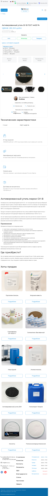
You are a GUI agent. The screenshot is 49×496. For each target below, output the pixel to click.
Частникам (20, 481)
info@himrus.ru (17, 113)
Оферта (19, 484)
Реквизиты (20, 467)
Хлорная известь (36, 295)
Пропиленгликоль (12, 295)
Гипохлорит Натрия (36, 407)
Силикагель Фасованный (36, 332)
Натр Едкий (12, 369)
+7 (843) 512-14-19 (30, 113)
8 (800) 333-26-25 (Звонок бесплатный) (9, 457)
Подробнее (12, 301)
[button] (44, 74)
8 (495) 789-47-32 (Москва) (9, 459)
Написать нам (17, 106)
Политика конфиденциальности (8, 494)
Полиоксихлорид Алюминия (36, 444)
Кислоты (12, 444)
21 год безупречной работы (24, 4)
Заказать (24, 35)
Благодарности (21, 474)
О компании (20, 457)
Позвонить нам (30, 106)
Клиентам (19, 460)
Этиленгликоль (36, 369)
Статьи (18, 477)
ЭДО (17, 470)
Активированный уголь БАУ (12, 407)
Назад (3, 13)
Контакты (19, 464)
